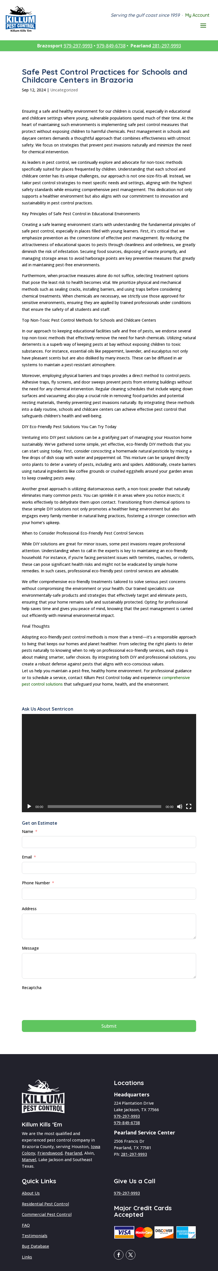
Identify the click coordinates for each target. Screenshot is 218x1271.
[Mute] (180, 806)
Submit (109, 1026)
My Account (197, 15)
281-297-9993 (166, 46)
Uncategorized (64, 90)
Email (27, 857)
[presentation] (65, 1003)
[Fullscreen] (189, 806)
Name (27, 831)
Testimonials (34, 1235)
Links (27, 1257)
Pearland (73, 1153)
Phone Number (36, 882)
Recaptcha (31, 987)
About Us (31, 1193)
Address (29, 908)
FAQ (26, 1225)
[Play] (29, 806)
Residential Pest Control (45, 1204)
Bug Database (35, 1246)
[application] (109, 763)
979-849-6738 (111, 46)
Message (30, 948)
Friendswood (49, 1153)
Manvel (29, 1159)
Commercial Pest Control (47, 1214)
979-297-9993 (78, 46)
